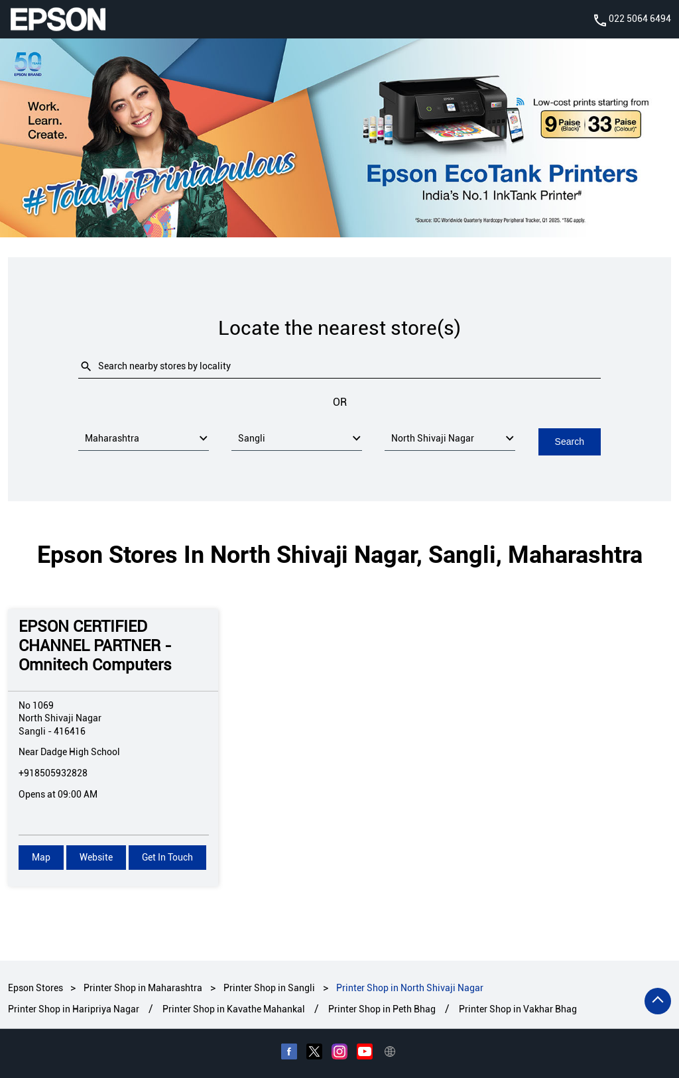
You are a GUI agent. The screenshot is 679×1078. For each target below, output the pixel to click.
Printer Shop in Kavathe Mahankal (233, 1009)
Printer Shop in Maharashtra (143, 987)
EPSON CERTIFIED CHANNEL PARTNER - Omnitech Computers (95, 645)
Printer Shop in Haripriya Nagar (73, 1009)
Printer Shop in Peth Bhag (382, 1009)
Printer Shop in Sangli (269, 987)
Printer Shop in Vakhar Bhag (518, 1009)
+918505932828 (53, 772)
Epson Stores (36, 987)
